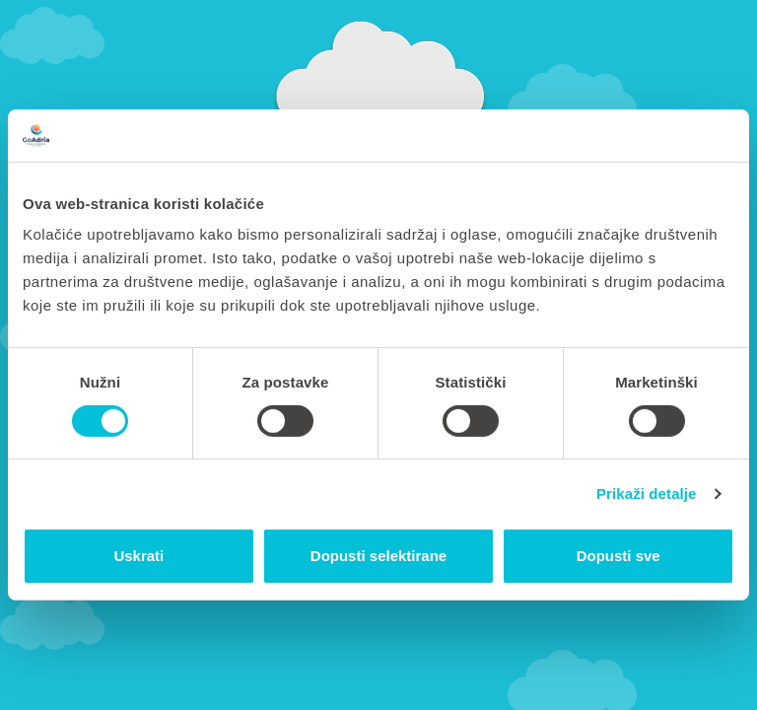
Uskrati (138, 555)
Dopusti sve (618, 555)
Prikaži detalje (646, 493)
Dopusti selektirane (378, 555)
